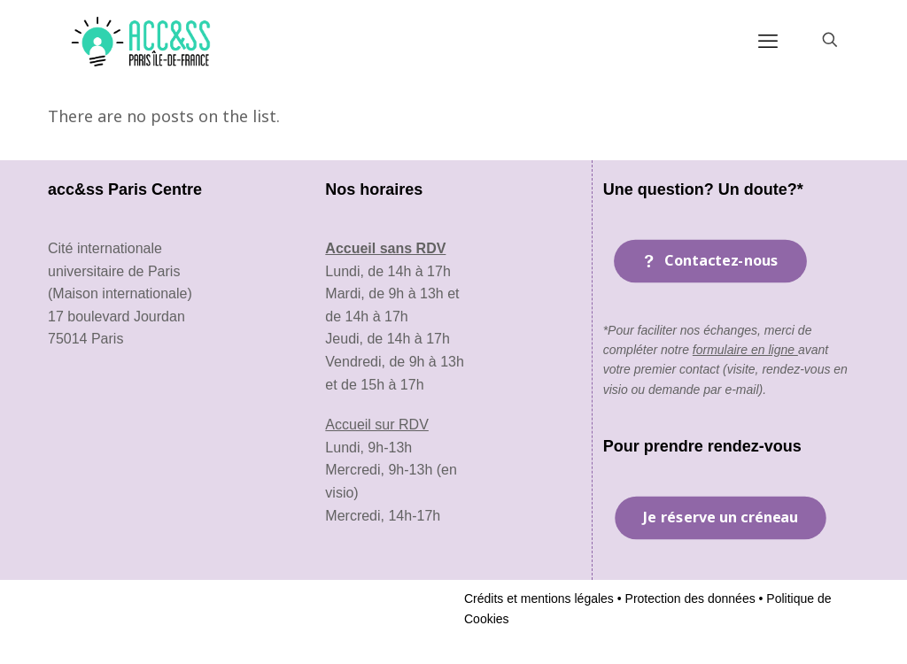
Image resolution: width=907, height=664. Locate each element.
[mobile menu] (768, 40)
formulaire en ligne (745, 350)
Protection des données (689, 598)
